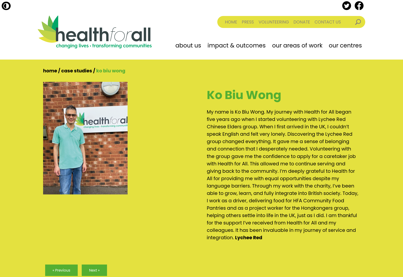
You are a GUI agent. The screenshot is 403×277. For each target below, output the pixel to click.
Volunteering (274, 22)
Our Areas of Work (297, 45)
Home (231, 22)
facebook (359, 5)
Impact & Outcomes (236, 45)
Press (248, 22)
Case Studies (76, 70)
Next (93, 270)
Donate (301, 22)
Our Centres (345, 45)
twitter (346, 5)
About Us (188, 45)
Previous (62, 270)
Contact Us (328, 22)
